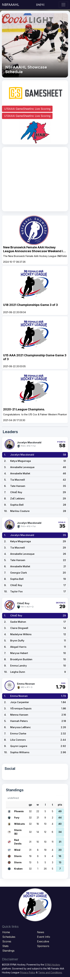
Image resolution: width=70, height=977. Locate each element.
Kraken (18, 868)
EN (38, 4)
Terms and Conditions (50, 972)
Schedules (8, 936)
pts (60, 804)
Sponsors (43, 946)
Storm (18, 856)
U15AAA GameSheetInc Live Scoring (27, 108)
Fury (16, 817)
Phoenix (19, 811)
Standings (8, 950)
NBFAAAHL (10, 5)
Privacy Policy (27, 972)
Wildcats (19, 823)
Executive (43, 941)
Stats (5, 946)
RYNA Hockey (52, 964)
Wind (17, 849)
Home (6, 932)
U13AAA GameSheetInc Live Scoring (27, 116)
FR (42, 4)
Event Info (43, 936)
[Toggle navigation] (63, 4)
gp (30, 804)
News (40, 932)
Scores (6, 941)
